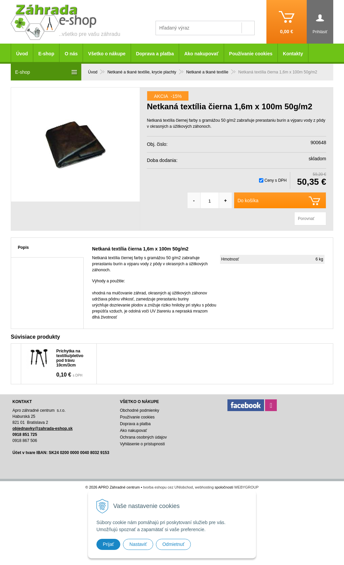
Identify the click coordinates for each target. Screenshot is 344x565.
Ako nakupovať (201, 53)
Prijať (108, 544)
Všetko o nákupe (106, 53)
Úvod (22, 53)
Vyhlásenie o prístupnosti (142, 444)
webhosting (204, 487)
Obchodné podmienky (139, 410)
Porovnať (306, 218)
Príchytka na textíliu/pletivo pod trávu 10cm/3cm (70, 358)
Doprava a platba (155, 53)
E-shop (46, 53)
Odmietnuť (173, 544)
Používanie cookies (250, 53)
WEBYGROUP (246, 487)
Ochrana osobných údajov (143, 437)
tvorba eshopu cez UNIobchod (168, 487)
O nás (71, 53)
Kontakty (293, 53)
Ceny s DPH (275, 180)
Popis (23, 247)
